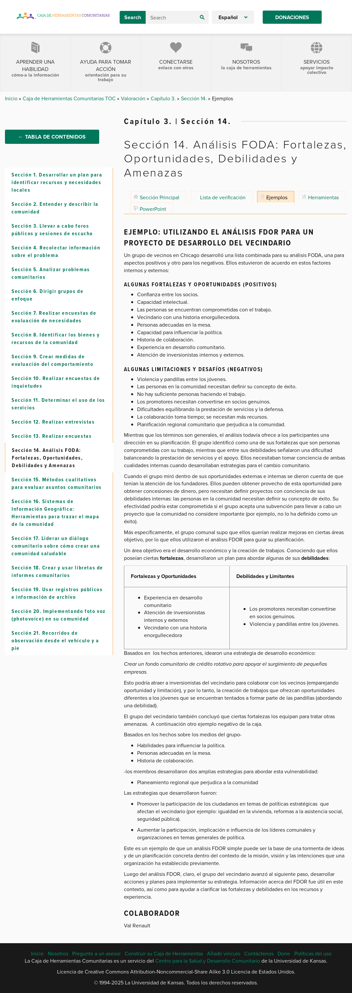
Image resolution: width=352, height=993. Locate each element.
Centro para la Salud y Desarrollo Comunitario (207, 960)
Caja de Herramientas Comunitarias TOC (70, 98)
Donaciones (292, 17)
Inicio (12, 98)
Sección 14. (194, 98)
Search (132, 17)
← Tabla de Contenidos (52, 144)
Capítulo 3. (164, 98)
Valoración (134, 98)
